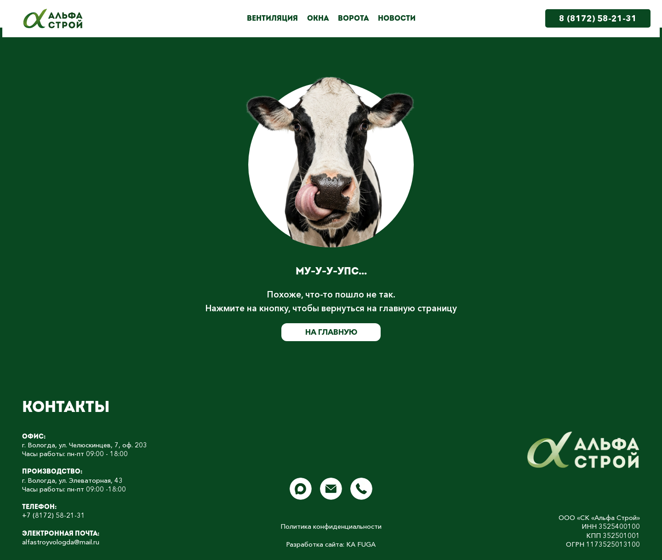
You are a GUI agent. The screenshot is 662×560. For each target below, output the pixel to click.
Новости (397, 18)
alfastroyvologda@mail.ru (60, 542)
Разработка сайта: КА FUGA (331, 544)
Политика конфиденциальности (331, 526)
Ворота (353, 18)
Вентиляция (272, 18)
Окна (318, 18)
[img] (583, 450)
